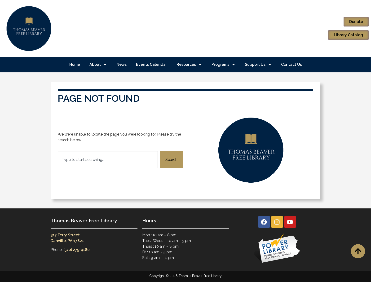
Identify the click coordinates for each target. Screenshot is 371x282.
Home (74, 64)
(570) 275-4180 (76, 249)
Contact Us (291, 64)
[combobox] (108, 159)
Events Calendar (151, 64)
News (121, 64)
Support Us (258, 64)
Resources (189, 64)
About (98, 64)
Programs (223, 64)
